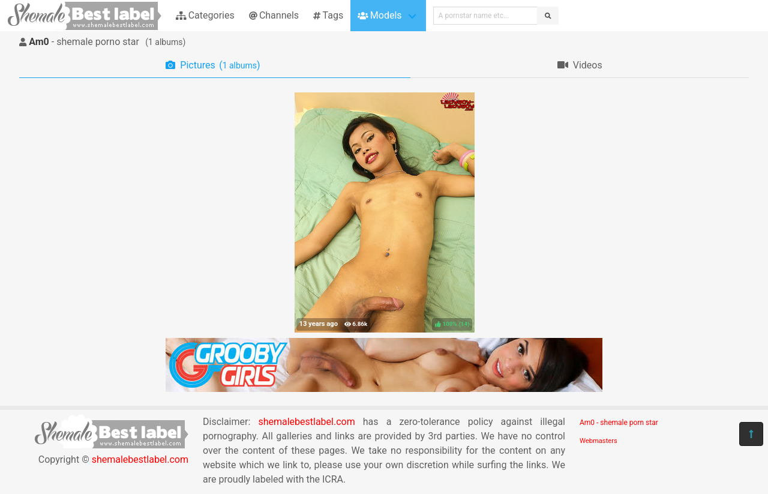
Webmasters (598, 441)
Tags (328, 15)
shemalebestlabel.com (140, 459)
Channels (274, 15)
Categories (205, 15)
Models (379, 15)
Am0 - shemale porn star (619, 422)
